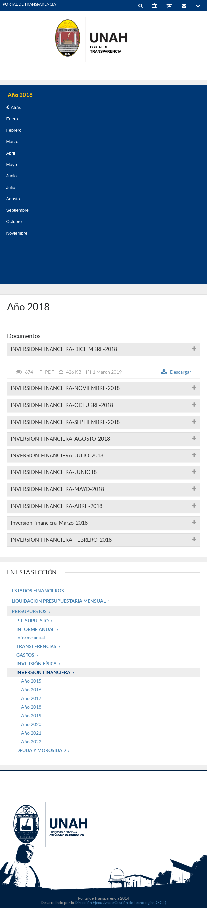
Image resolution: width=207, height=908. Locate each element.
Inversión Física (36, 663)
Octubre (14, 221)
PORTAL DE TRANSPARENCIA (29, 4)
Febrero (13, 130)
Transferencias (36, 646)
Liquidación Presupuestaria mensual (59, 601)
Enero (12, 118)
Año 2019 (31, 715)
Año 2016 (31, 689)
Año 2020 (31, 724)
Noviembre (16, 233)
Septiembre (17, 210)
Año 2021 (31, 733)
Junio (11, 175)
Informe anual (30, 637)
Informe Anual (35, 629)
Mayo (11, 164)
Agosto (13, 198)
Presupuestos (29, 611)
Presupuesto (32, 620)
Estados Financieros (38, 590)
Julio (10, 187)
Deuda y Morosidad (41, 750)
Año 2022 (31, 741)
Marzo (12, 141)
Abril (10, 153)
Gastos (25, 655)
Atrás (13, 107)
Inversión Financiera (43, 672)
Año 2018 (31, 707)
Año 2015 (31, 681)
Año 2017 (31, 698)
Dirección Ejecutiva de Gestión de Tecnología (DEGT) (120, 902)
